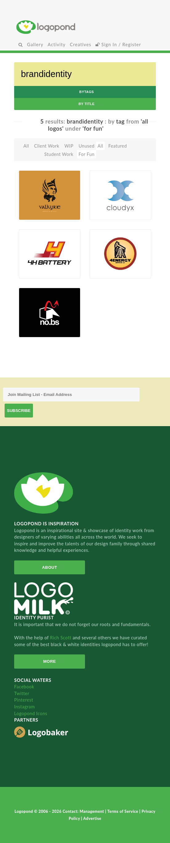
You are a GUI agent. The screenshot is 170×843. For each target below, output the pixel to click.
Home (85, 27)
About (49, 567)
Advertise (92, 818)
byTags (86, 92)
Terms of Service (123, 811)
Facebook (24, 686)
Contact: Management (84, 811)
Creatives (80, 44)
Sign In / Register (118, 44)
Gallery (35, 44)
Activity (57, 44)
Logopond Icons (30, 713)
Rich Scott (61, 637)
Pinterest (23, 699)
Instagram (24, 706)
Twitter (21, 693)
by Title (87, 104)
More (49, 661)
